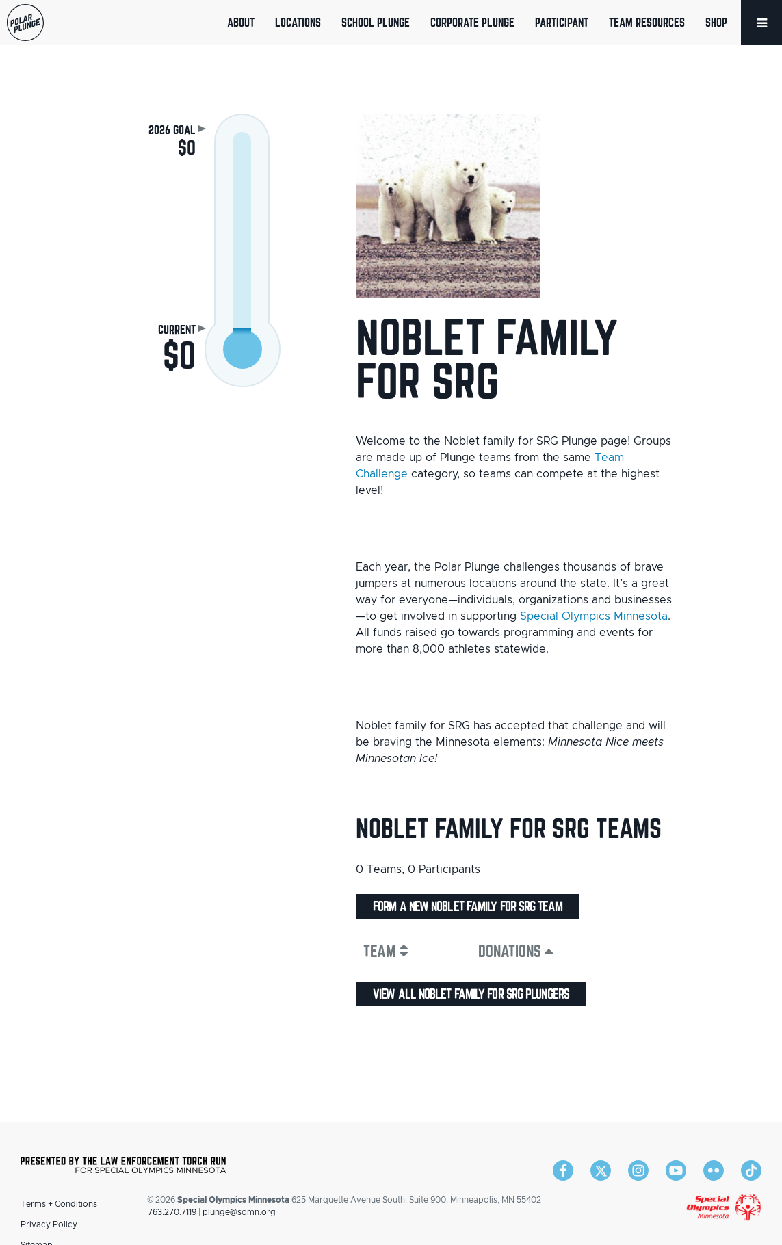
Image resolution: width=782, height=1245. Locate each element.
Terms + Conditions (59, 1204)
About (241, 22)
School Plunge (375, 22)
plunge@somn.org (239, 1212)
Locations (298, 22)
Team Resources (647, 22)
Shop (716, 22)
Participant (561, 22)
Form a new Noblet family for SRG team (467, 906)
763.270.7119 (172, 1212)
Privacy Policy (49, 1224)
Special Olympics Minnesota (594, 616)
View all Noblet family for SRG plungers (471, 993)
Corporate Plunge (472, 22)
